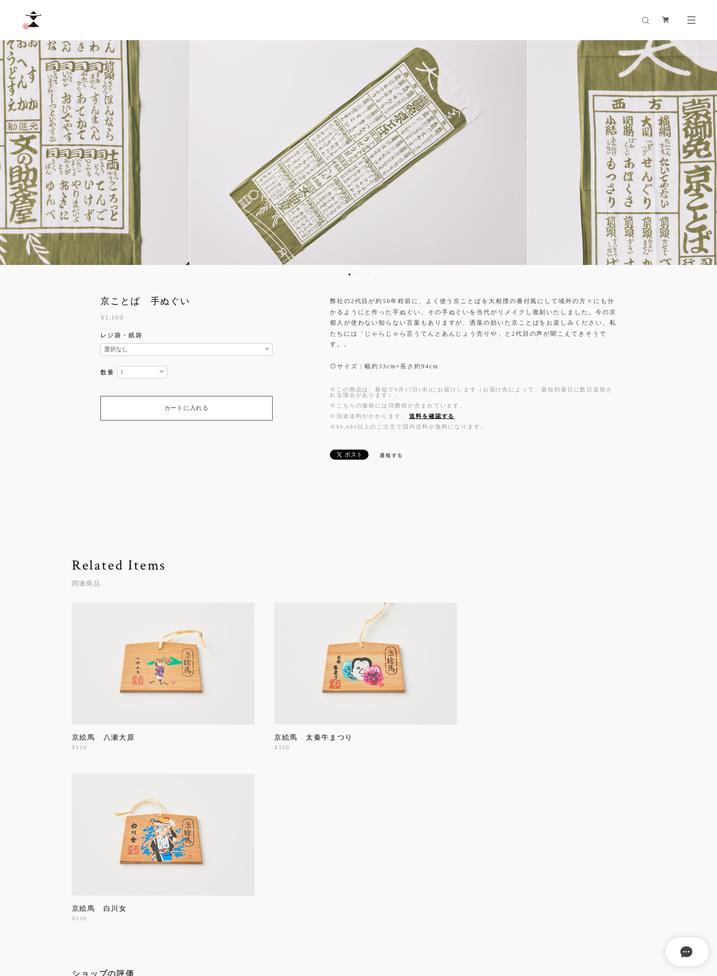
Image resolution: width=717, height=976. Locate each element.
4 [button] (369, 274)
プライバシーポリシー (110, 916)
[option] (358, 153)
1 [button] (349, 274)
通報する (392, 455)
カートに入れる (186, 407)
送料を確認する (431, 416)
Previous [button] (15, 153)
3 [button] (363, 274)
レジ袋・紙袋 (121, 335)
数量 (107, 372)
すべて (103, 821)
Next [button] (702, 153)
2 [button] (356, 274)
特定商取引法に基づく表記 (186, 916)
